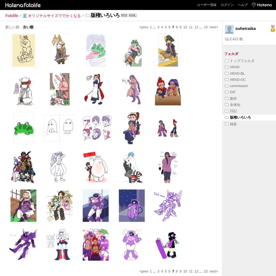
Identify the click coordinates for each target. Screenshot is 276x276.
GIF (230, 92)
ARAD (232, 67)
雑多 (231, 124)
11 (191, 27)
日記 (231, 111)
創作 (231, 98)
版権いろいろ (238, 117)
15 (206, 27)
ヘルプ (243, 5)
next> (213, 27)
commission (236, 86)
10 (185, 27)
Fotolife (11, 15)
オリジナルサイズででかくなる (52, 15)
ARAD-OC (235, 80)
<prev (143, 27)
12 (196, 27)
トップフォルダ (239, 61)
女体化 (232, 105)
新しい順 (12, 27)
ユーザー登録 (206, 5)
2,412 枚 (234, 39)
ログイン (227, 5)
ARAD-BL (235, 73)
